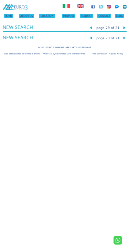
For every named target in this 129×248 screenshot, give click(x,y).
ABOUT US (26, 16)
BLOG (119, 16)
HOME (8, 16)
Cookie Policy (116, 53)
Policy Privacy (100, 53)
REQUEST (86, 16)
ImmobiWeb (78, 53)
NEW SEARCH (18, 27)
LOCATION (47, 16)
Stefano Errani (32, 53)
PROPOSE (68, 16)
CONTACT (104, 16)
